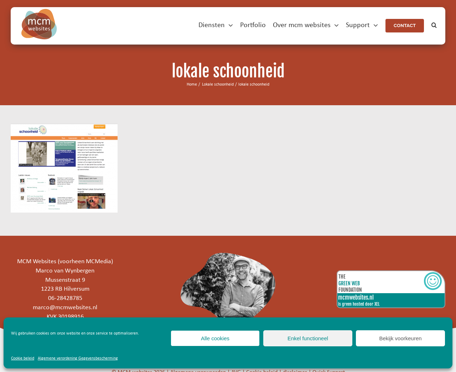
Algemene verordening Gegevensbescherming (78, 358)
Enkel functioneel (307, 338)
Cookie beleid (22, 358)
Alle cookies (215, 338)
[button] (434, 25)
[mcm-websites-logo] (39, 12)
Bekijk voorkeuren (400, 338)
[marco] (228, 256)
